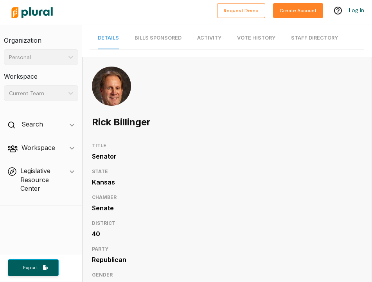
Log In (356, 10)
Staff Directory (314, 38)
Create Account (298, 10)
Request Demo (241, 10)
